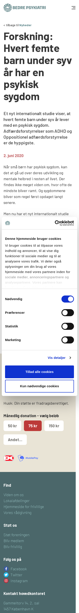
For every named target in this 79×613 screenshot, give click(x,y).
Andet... (15, 439)
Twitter (16, 574)
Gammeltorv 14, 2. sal (21, 602)
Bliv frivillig (13, 546)
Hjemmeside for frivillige (24, 506)
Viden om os (14, 494)
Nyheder (25, 25)
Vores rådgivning (17, 512)
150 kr (54, 425)
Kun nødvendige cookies (39, 386)
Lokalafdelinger (17, 500)
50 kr (12, 425)
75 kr (32, 425)
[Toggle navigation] (73, 8)
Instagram (19, 580)
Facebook (19, 568)
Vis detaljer (57, 358)
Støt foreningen (16, 534)
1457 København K (19, 608)
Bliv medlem (14, 540)
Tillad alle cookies (39, 372)
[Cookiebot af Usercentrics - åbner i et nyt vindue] (56, 223)
